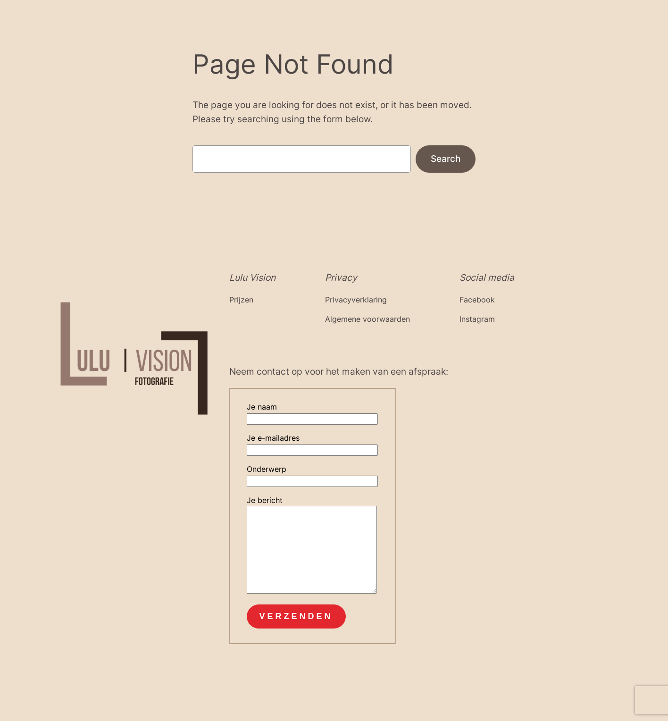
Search (445, 158)
